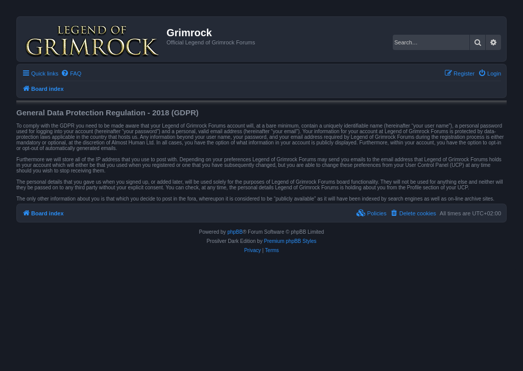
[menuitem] (71, 73)
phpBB (235, 232)
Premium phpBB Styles (290, 241)
